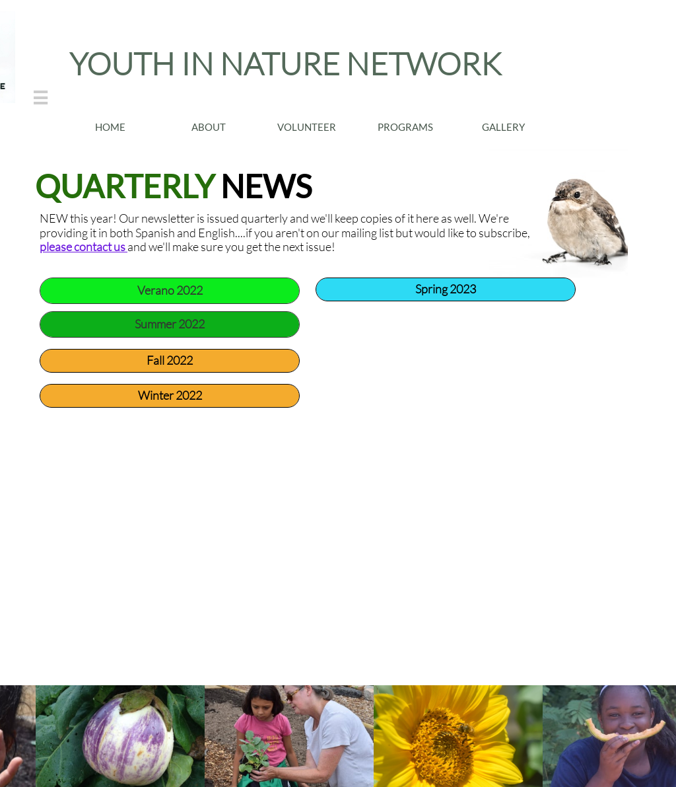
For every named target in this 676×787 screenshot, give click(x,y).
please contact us (83, 246)
